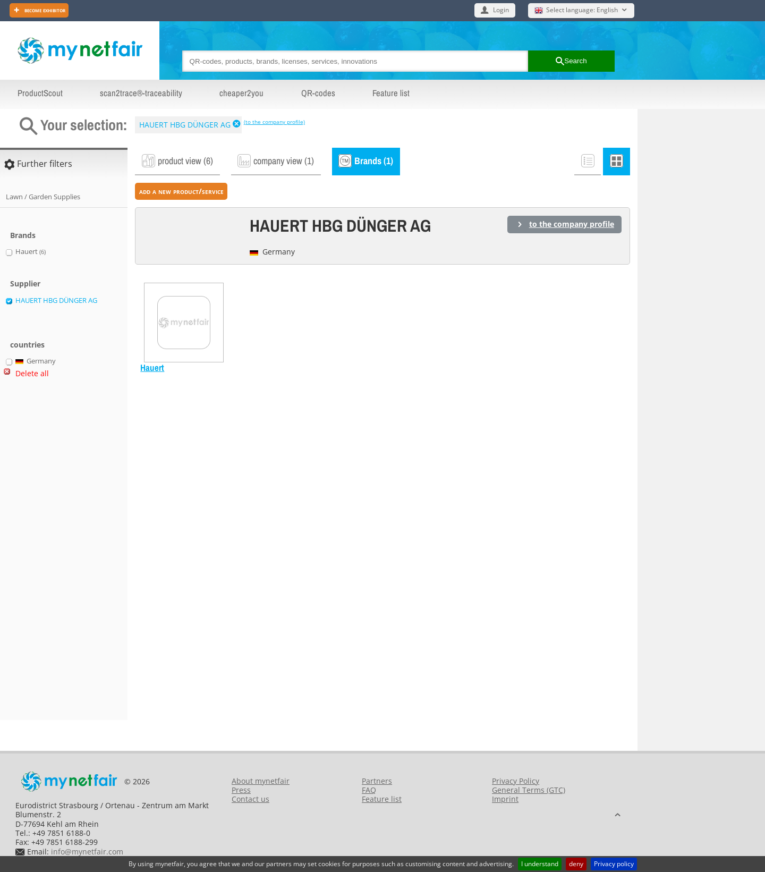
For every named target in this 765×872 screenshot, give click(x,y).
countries (27, 345)
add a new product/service (181, 191)
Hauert (152, 367)
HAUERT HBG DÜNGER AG (185, 125)
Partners (377, 781)
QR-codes (318, 93)
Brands (23, 235)
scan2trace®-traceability (141, 93)
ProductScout (40, 93)
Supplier (25, 283)
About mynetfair (261, 781)
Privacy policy (614, 863)
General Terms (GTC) (528, 790)
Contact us (250, 799)
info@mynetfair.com (87, 851)
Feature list (391, 93)
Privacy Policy (515, 781)
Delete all (32, 373)
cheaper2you (241, 93)
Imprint (505, 799)
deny (576, 863)
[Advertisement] (47, 553)
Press (241, 790)
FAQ (369, 790)
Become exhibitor (44, 9)
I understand (539, 863)
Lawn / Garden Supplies (43, 196)
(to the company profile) (274, 121)
